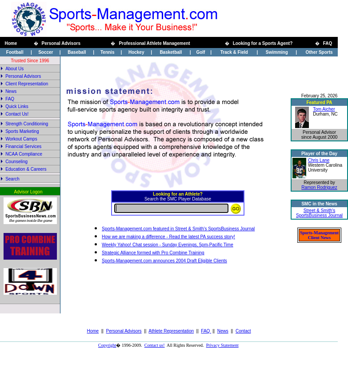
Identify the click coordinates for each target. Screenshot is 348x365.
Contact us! (154, 345)
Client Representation (26, 83)
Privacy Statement (222, 345)
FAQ (206, 331)
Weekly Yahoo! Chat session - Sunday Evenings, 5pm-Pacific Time (167, 244)
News (10, 91)
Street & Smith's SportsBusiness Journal (319, 213)
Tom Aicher (324, 109)
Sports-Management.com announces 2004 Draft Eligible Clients (164, 260)
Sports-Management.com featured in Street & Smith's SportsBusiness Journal (178, 228)
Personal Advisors (124, 331)
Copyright (107, 345)
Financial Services (23, 146)
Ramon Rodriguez (319, 187)
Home (93, 331)
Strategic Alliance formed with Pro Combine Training (153, 252)
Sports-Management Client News (319, 235)
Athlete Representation (171, 331)
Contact (243, 331)
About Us (14, 68)
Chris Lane (318, 160)
